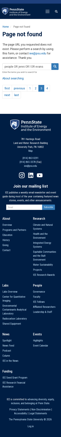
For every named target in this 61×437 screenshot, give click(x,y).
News (5, 334)
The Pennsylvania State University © (30, 419)
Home (5, 26)
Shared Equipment (11, 323)
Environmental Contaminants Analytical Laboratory (14, 309)
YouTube (39, 175)
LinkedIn (30, 175)
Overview (7, 224)
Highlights (38, 340)
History (6, 240)
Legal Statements (38, 413)
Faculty (36, 296)
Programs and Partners (14, 229)
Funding (7, 371)
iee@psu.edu (37, 53)
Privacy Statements (19, 409)
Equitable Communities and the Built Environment (44, 255)
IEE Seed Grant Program (14, 377)
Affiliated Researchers (44, 306)
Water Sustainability (43, 264)
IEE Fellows (39, 301)
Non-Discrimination (41, 409)
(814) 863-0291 (30, 158)
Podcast (6, 350)
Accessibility (20, 413)
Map (30, 150)
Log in (30, 426)
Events (37, 334)
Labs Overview (9, 291)
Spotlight (7, 340)
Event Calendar (40, 345)
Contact (6, 250)
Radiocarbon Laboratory (14, 318)
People (37, 285)
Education (7, 235)
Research (39, 219)
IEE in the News (10, 360)
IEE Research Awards (44, 274)
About (6, 219)
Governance (39, 291)
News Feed (8, 345)
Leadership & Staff (42, 311)
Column (6, 355)
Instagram (21, 175)
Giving (5, 245)
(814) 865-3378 (28, 162)
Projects (37, 269)
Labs (5, 285)
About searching (13, 78)
